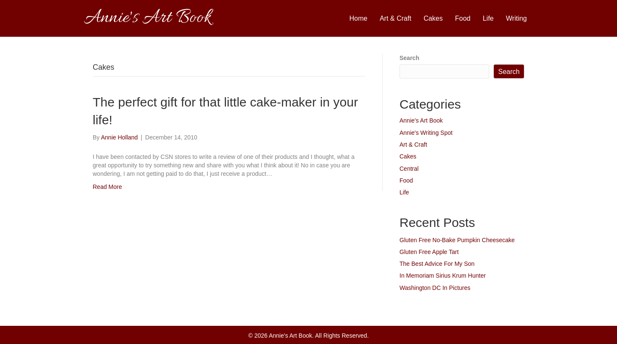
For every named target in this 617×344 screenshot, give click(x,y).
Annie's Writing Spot (425, 132)
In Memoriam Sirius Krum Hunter (442, 275)
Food (462, 18)
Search (409, 58)
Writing (516, 18)
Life (488, 18)
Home (359, 18)
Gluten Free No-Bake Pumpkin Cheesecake (457, 240)
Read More (107, 186)
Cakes (433, 18)
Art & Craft (395, 18)
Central (409, 168)
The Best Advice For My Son (436, 263)
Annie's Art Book (421, 120)
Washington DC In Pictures (435, 287)
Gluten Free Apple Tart (429, 251)
